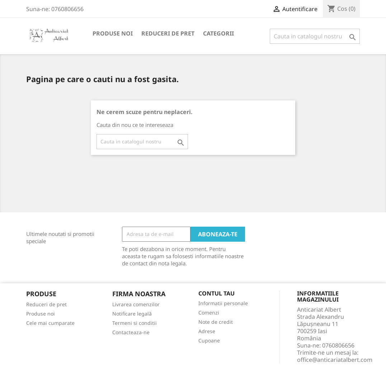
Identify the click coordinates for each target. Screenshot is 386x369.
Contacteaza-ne (131, 332)
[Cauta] (315, 36)
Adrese (206, 331)
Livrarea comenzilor (136, 304)
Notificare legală (132, 313)
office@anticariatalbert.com (334, 359)
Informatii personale (223, 303)
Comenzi (208, 312)
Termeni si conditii (134, 323)
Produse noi (113, 33)
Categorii (218, 33)
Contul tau (216, 293)
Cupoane (209, 340)
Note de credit (215, 321)
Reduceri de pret (167, 33)
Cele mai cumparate (50, 323)
